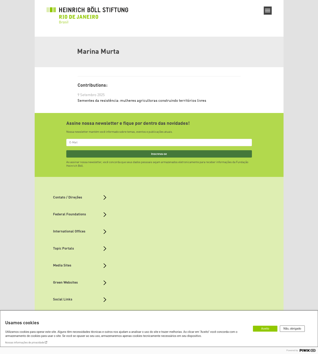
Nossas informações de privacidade (24, 342)
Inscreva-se (159, 154)
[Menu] (268, 11)
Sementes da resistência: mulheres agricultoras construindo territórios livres (142, 101)
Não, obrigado (292, 328)
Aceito (265, 328)
